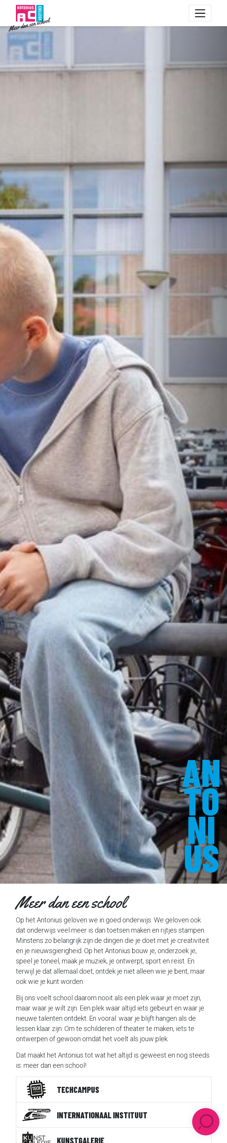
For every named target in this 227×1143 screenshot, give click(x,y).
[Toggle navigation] (200, 13)
